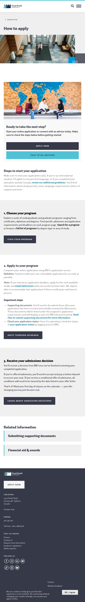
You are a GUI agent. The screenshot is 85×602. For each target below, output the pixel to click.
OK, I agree (70, 592)
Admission (12, 19)
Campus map (9, 510)
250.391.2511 (8, 521)
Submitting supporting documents (32, 436)
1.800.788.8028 (18, 526)
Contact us (8, 540)
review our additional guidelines (49, 183)
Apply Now (14, 484)
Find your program (20, 239)
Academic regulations (13, 546)
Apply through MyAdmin (23, 335)
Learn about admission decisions (30, 401)
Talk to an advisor (42, 155)
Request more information (14, 543)
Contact (51, 582)
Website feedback (55, 586)
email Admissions (24, 286)
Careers (7, 537)
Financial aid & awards (24, 450)
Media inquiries (10, 549)
